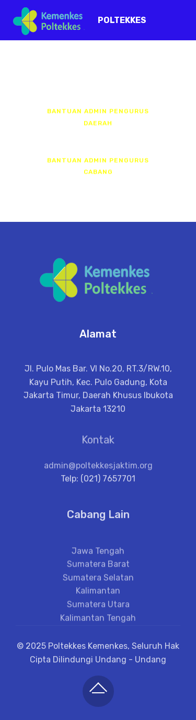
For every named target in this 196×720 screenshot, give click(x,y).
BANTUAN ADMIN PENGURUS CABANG (98, 167)
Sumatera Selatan (98, 596)
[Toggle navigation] (179, 17)
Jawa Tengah (98, 569)
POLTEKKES (122, 20)
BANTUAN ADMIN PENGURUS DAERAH (98, 118)
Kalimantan (98, 609)
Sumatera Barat (98, 582)
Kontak (98, 443)
